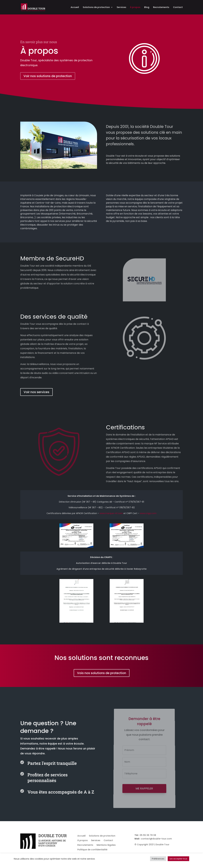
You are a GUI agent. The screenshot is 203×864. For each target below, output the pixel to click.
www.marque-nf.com (111, 513)
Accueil (75, 7)
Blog (146, 7)
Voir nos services (36, 392)
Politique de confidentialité (92, 849)
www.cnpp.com (148, 513)
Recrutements (161, 7)
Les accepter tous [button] (178, 858)
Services (121, 7)
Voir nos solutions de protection (47, 76)
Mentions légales (106, 845)
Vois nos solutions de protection (101, 673)
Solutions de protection (96, 7)
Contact (178, 7)
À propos (135, 7)
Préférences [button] (158, 858)
